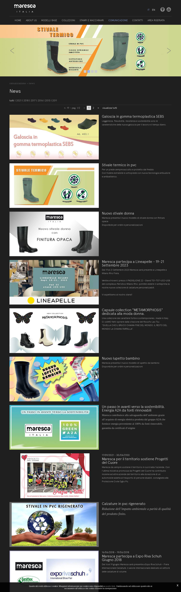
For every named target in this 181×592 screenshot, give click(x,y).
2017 (33, 100)
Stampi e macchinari (92, 20)
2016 (40, 100)
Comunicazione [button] (118, 20)
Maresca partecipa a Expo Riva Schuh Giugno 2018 (129, 495)
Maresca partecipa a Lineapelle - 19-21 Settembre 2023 (129, 243)
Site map (90, 559)
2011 (54, 100)
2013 (47, 100)
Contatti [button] (137, 20)
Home (18, 20)
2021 (18, 100)
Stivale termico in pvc (106, 158)
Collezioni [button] (68, 20)
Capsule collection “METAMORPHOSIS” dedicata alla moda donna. (130, 285)
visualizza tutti (109, 108)
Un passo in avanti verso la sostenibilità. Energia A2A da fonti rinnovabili (127, 368)
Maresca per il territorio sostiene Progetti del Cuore (125, 413)
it (148, 9)
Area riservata (155, 20)
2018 (26, 100)
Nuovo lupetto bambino (108, 324)
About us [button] (31, 20)
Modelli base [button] (49, 20)
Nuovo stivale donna (105, 200)
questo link (110, 586)
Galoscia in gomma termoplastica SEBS (120, 116)
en (153, 9)
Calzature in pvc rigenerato (111, 449)
